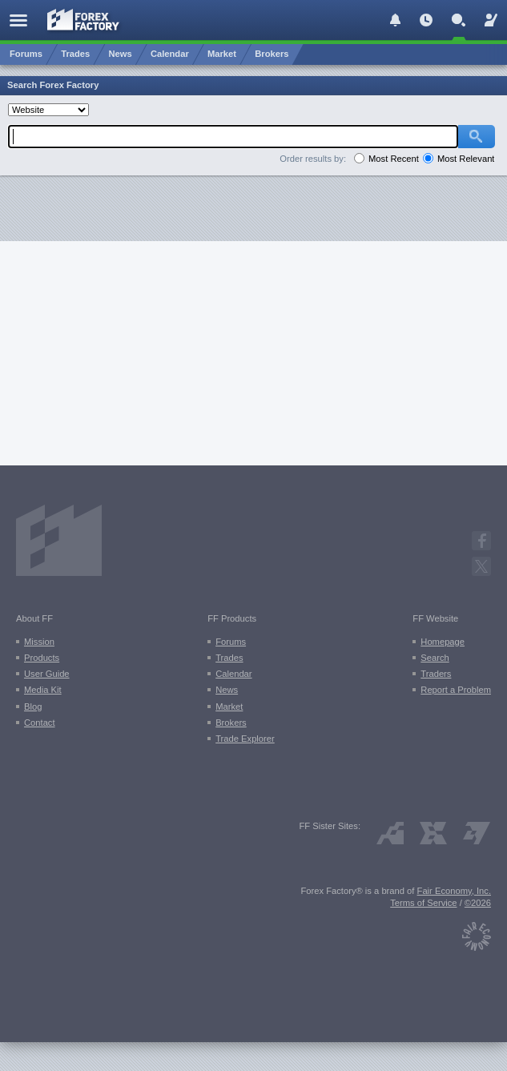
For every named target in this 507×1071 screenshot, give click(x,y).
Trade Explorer (245, 738)
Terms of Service (423, 903)
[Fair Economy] (476, 932)
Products (41, 657)
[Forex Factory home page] (83, 19)
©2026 (478, 903)
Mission (39, 641)
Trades (229, 657)
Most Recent (393, 158)
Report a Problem (455, 690)
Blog (33, 706)
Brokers (231, 722)
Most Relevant (466, 158)
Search (434, 657)
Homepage (442, 641)
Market (229, 706)
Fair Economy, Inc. (454, 891)
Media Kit (43, 690)
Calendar (233, 673)
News (226, 690)
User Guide (47, 673)
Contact (39, 722)
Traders (435, 673)
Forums (230, 641)
